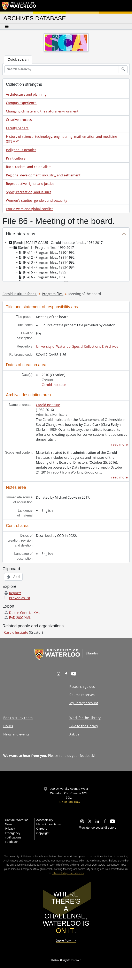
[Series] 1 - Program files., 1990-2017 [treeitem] (43, 247)
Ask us (74, 734)
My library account (83, 703)
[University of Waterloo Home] (19, 6)
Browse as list (17, 598)
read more (119, 444)
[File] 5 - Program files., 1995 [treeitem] (42, 272)
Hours (8, 726)
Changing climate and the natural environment (42, 111)
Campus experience (21, 103)
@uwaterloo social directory (97, 827)
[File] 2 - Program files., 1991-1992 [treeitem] (46, 257)
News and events (16, 734)
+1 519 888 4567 (68, 802)
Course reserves (82, 694)
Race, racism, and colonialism (29, 166)
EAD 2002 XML (17, 617)
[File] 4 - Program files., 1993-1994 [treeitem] (46, 267)
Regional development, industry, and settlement (43, 175)
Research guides (82, 686)
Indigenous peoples (21, 150)
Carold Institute (54, 384)
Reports (12, 593)
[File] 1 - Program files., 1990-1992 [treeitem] (46, 252)
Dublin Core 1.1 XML (22, 612)
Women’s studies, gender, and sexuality (36, 200)
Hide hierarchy (20, 234)
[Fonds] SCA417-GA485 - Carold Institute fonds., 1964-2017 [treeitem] (55, 242)
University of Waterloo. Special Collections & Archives (77, 346)
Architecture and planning (26, 94)
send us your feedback (76, 755)
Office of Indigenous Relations (68, 873)
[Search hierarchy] (61, 69)
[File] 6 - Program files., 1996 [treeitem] (42, 277)
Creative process (19, 119)
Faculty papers (17, 128)
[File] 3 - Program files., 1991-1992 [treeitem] (46, 262)
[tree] (66, 260)
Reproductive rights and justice (30, 183)
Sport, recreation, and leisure (28, 192)
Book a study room (18, 718)
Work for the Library (85, 718)
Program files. (52, 294)
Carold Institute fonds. (19, 294)
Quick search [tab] (18, 59)
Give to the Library (83, 726)
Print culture (15, 158)
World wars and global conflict (29, 209)
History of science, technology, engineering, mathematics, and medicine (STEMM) (61, 139)
